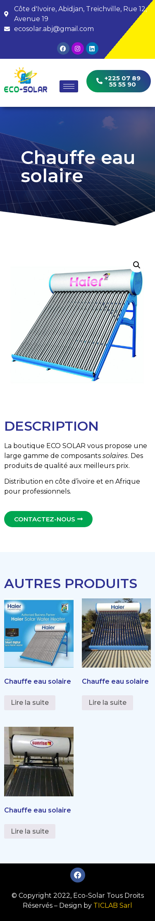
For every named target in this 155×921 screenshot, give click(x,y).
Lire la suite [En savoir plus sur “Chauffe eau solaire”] (30, 702)
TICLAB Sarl (112, 905)
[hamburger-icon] (69, 86)
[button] (136, 265)
